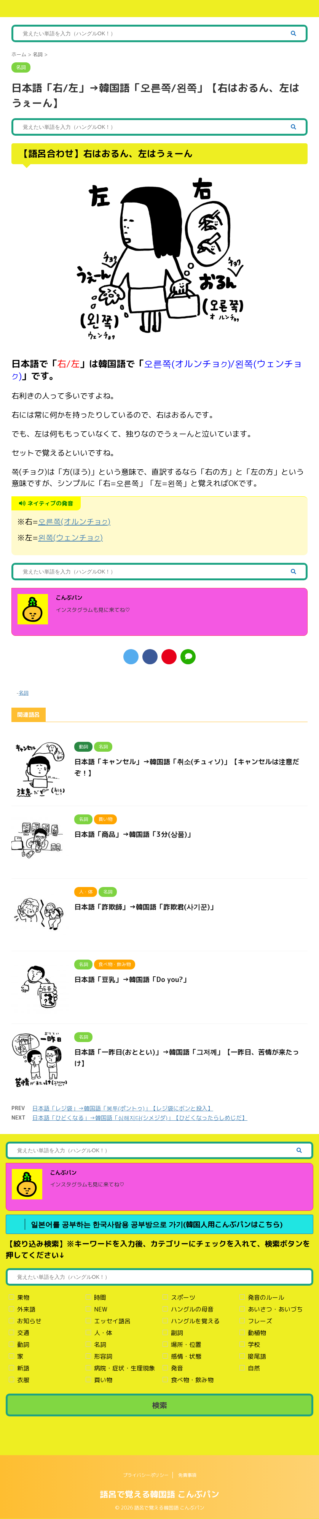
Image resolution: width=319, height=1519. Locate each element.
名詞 (24, 692)
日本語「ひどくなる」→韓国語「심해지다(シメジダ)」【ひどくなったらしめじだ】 (139, 1118)
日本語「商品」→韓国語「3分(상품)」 (134, 834)
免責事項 (187, 1475)
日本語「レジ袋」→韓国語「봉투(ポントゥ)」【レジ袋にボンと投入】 (122, 1108)
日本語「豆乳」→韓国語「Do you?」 (132, 979)
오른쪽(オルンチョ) (74, 521)
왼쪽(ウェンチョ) (70, 537)
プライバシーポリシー (146, 1475)
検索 (159, 1405)
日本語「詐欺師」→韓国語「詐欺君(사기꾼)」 (145, 907)
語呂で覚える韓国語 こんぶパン (159, 1494)
